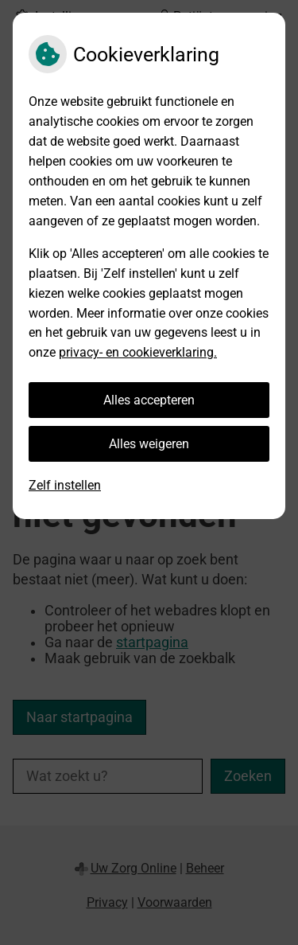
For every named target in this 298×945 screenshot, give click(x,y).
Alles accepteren (149, 400)
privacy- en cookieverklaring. (138, 352)
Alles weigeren (149, 443)
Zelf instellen (65, 485)
